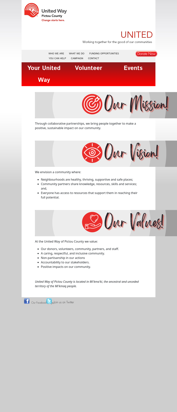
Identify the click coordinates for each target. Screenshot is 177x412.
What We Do (76, 53)
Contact (93, 58)
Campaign (77, 58)
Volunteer (88, 68)
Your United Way (44, 74)
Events (133, 68)
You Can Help (57, 58)
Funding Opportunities (104, 53)
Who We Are (56, 53)
